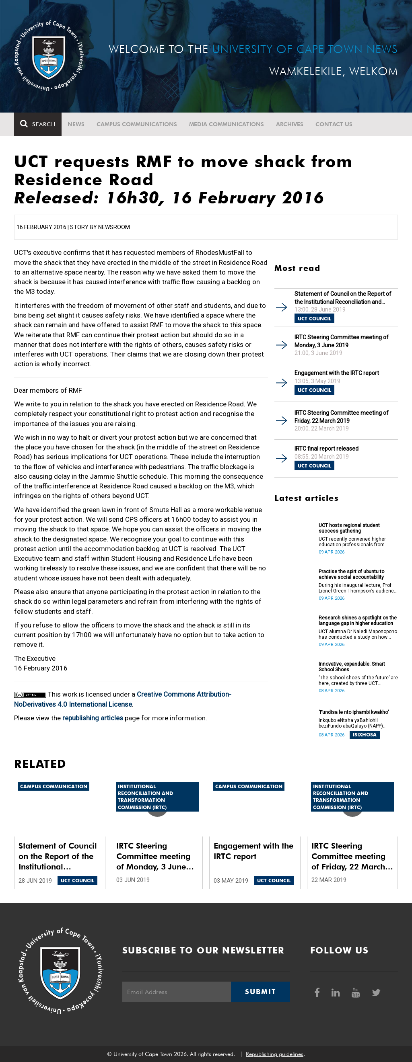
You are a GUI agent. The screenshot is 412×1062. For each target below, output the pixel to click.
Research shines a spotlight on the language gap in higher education (358, 620)
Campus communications (137, 124)
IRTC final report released (326, 448)
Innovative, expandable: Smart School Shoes (352, 666)
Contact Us (333, 124)
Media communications (226, 124)
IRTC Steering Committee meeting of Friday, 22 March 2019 (342, 417)
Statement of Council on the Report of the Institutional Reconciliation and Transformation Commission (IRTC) (343, 298)
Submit (260, 992)
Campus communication (53, 786)
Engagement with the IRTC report (337, 373)
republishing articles (92, 718)
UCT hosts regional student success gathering (349, 528)
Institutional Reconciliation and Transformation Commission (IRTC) (145, 796)
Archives (289, 124)
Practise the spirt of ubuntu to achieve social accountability (351, 574)
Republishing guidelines (274, 1054)
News (76, 124)
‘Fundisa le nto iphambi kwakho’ (354, 712)
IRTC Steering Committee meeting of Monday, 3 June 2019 (342, 341)
